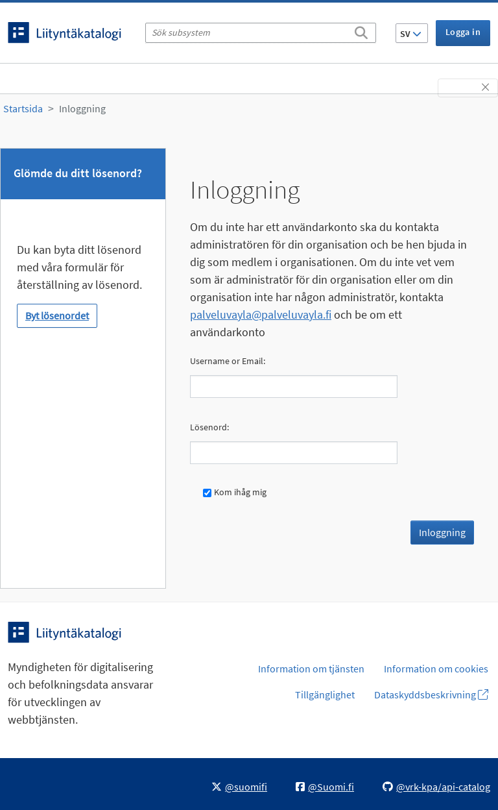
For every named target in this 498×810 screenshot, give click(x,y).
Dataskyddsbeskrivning (431, 694)
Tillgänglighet (325, 694)
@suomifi (239, 786)
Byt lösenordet (57, 315)
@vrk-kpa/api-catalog (436, 786)
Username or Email (226, 361)
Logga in (462, 32)
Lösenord (208, 427)
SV (410, 34)
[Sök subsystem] (260, 33)
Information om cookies (436, 668)
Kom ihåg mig (235, 492)
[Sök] (361, 30)
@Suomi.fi (325, 786)
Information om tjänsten (311, 668)
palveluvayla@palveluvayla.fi (260, 314)
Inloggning (82, 108)
